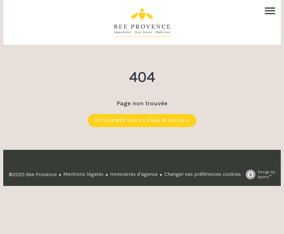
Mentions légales (83, 174)
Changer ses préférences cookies (202, 174)
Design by (258, 174)
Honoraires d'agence (134, 174)
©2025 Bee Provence (33, 174)
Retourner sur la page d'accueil (142, 120)
